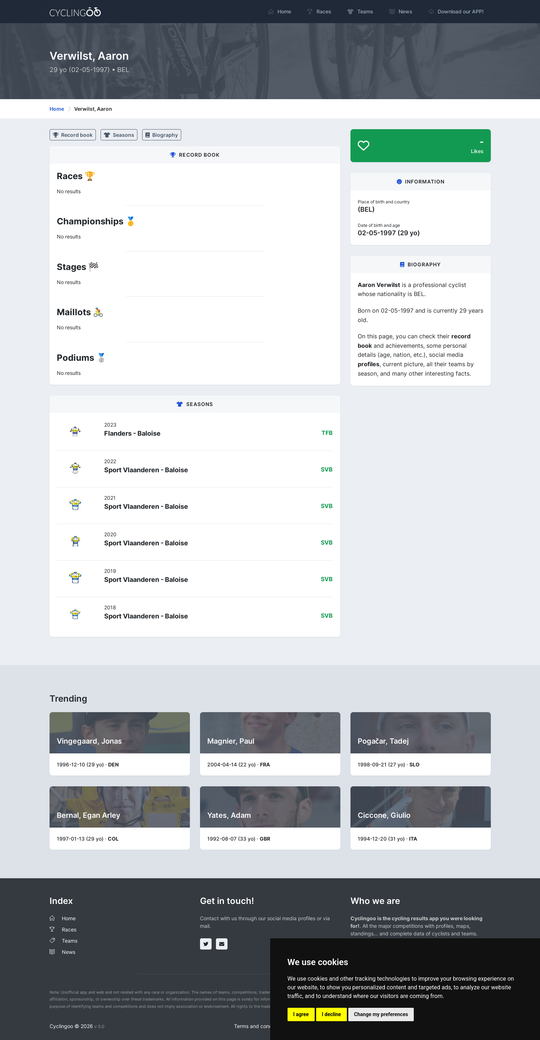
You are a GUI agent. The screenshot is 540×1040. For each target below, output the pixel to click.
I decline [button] (331, 1014)
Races (69, 929)
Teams (69, 941)
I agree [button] (301, 1014)
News (68, 952)
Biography (161, 135)
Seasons (119, 135)
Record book (73, 135)
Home (57, 109)
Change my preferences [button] (381, 1014)
